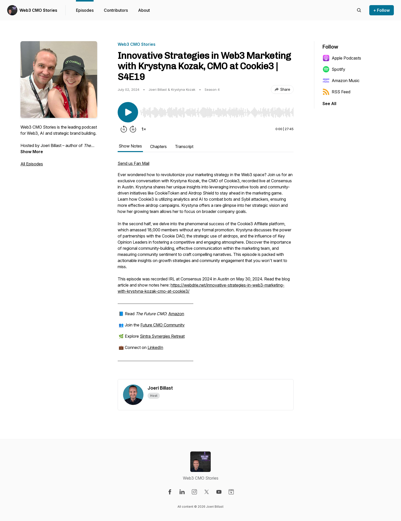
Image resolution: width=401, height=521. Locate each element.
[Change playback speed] (144, 129)
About (144, 10)
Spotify (333, 69)
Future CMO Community (162, 324)
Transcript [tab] (184, 146)
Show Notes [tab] (130, 146)
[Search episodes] (359, 10)
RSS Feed (336, 91)
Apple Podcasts (341, 58)
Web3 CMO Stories (38, 10)
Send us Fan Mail (133, 163)
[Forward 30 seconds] (133, 129)
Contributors (116, 10)
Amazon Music (341, 80)
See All (329, 103)
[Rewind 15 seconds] (123, 129)
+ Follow (381, 10)
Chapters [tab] (158, 146)
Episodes (85, 10)
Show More (31, 151)
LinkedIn (155, 347)
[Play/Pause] (128, 112)
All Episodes (31, 163)
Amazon (176, 313)
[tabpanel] (206, 269)
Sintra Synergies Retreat (162, 336)
